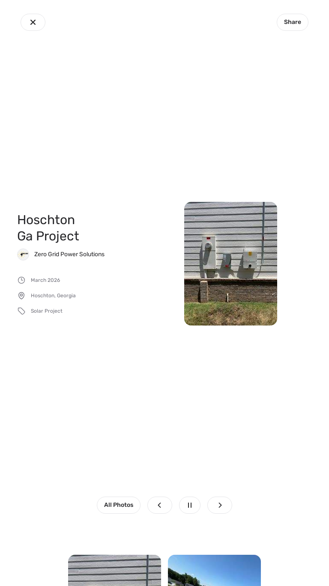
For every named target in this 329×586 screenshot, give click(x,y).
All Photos (118, 505)
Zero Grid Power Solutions (69, 254)
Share (292, 22)
